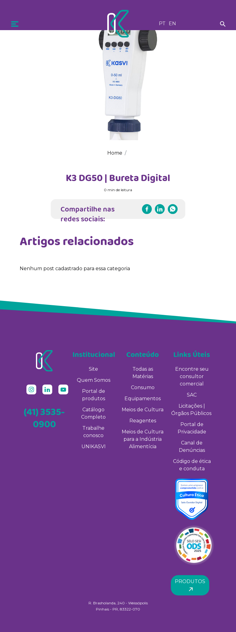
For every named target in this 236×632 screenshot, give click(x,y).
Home (114, 153)
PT (162, 23)
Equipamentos (142, 398)
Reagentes (142, 421)
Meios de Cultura (142, 410)
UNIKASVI (93, 446)
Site (93, 369)
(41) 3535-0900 (44, 418)
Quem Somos (93, 380)
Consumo (143, 387)
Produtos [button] (190, 585)
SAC (192, 395)
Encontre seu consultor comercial (192, 376)
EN (172, 23)
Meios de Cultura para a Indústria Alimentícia (142, 439)
